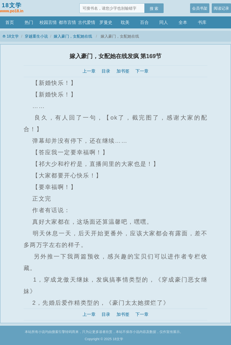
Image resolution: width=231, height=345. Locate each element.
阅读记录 (221, 8)
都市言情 (67, 22)
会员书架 (199, 8)
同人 (163, 22)
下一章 (141, 71)
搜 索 (154, 8)
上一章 (89, 71)
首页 (9, 22)
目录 (106, 71)
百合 (144, 22)
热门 (29, 22)
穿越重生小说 (36, 36)
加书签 (122, 71)
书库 (202, 22)
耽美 (125, 22)
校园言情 (48, 22)
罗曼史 (105, 22)
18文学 (11, 8)
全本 (183, 22)
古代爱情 (86, 22)
